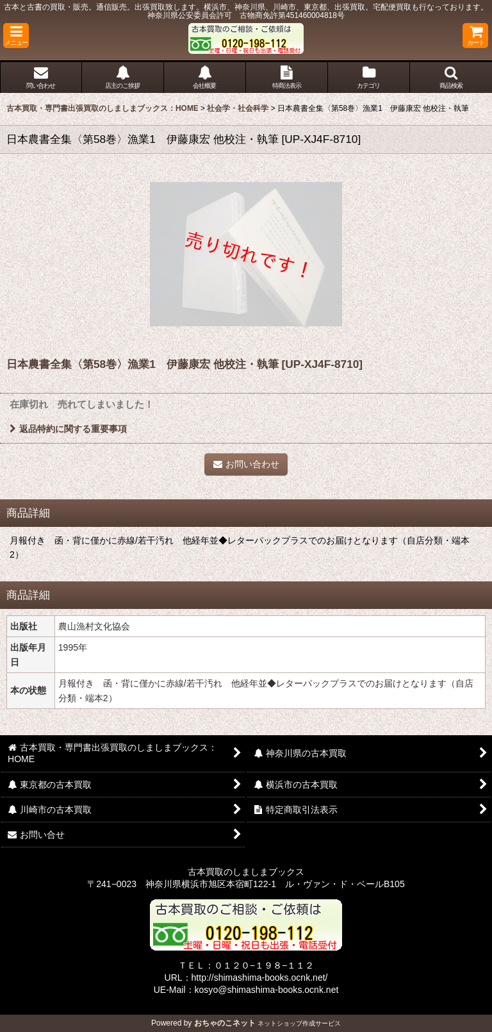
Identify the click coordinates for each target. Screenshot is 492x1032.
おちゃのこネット (225, 1023)
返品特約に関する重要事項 (68, 429)
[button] (16, 35)
